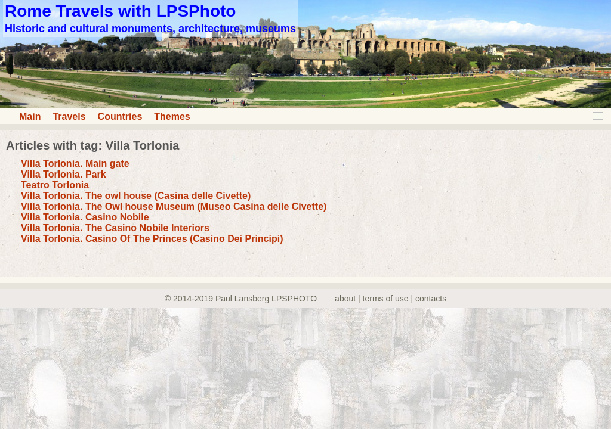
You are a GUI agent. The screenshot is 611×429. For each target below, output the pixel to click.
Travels (69, 116)
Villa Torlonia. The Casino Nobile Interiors (115, 228)
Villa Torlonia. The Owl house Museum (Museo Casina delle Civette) (173, 206)
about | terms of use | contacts (390, 298)
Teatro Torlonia (55, 185)
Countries (120, 116)
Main (30, 116)
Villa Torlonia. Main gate (75, 163)
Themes (172, 116)
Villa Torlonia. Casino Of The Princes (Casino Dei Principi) (152, 239)
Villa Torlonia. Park (63, 174)
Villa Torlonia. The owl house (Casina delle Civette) (136, 196)
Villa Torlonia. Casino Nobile (85, 217)
